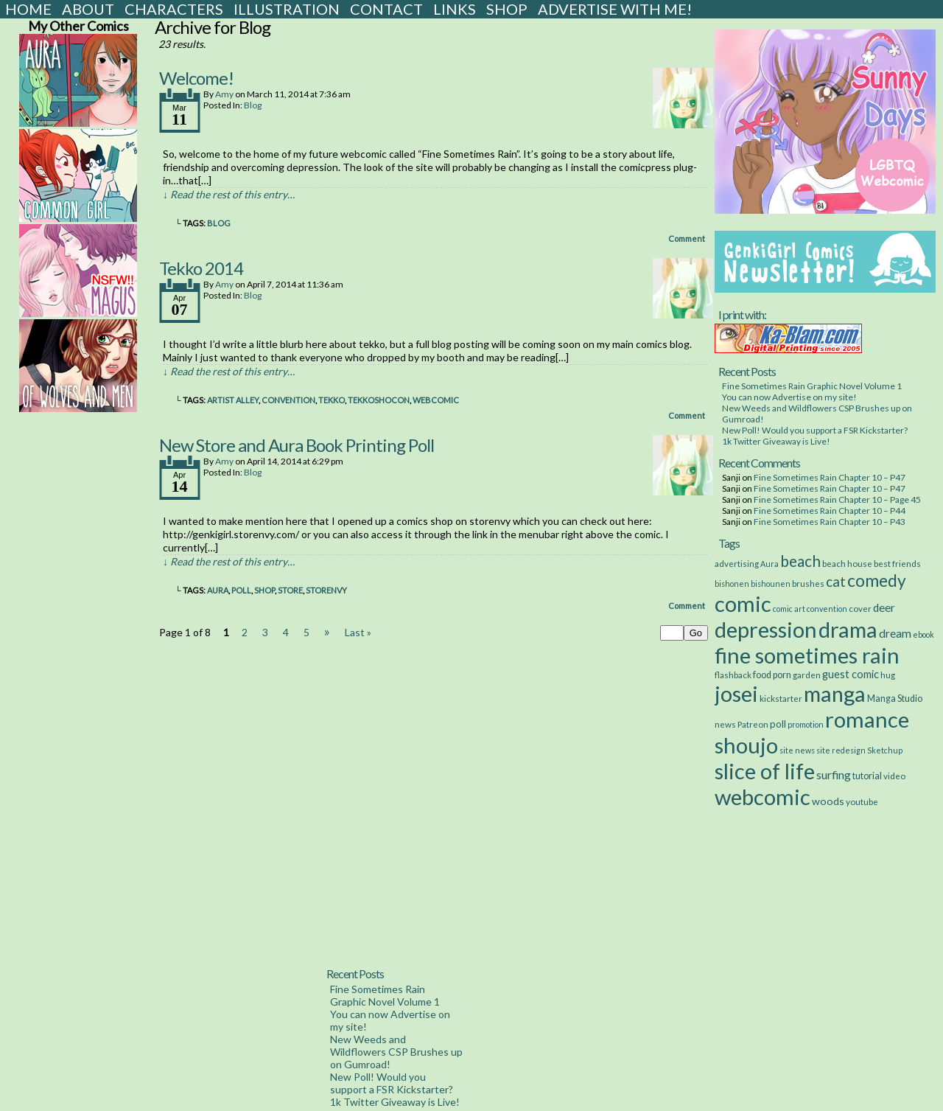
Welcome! (196, 77)
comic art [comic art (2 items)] (789, 608)
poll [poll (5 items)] (778, 724)
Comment (687, 238)
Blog (253, 105)
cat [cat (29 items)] (836, 581)
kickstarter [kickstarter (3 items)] (781, 698)
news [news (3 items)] (725, 724)
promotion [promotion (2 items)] (806, 724)
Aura (217, 590)
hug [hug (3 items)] (887, 674)
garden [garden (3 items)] (807, 674)
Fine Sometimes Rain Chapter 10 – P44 (829, 510)
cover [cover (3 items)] (860, 608)
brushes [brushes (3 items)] (808, 583)
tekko (331, 400)
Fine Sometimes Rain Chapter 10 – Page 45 (837, 499)
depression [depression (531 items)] (766, 629)
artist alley (233, 400)
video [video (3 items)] (894, 775)
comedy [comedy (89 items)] (876, 580)
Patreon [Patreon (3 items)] (752, 724)
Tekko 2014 (201, 268)
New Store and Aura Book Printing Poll (296, 445)
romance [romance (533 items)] (867, 719)
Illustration (287, 9)
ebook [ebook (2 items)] (923, 634)
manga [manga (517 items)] (835, 693)
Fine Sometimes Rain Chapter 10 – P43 (829, 521)
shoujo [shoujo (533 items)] (746, 745)
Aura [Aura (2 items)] (769, 563)
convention (288, 400)
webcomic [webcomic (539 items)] (762, 796)
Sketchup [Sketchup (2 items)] (884, 750)
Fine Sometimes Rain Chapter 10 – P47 (829, 477)
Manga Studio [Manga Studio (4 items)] (894, 698)
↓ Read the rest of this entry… (229, 194)
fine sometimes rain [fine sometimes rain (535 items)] (807, 655)
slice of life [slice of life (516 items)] (765, 771)
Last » (358, 632)
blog (219, 223)
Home (28, 9)
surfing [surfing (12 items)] (833, 774)
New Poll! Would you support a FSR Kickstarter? (815, 430)
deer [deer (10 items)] (884, 607)
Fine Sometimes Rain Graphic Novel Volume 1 (812, 385)
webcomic (436, 400)
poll (241, 590)
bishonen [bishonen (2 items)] (732, 583)
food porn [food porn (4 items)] (772, 674)
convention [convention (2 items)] (827, 608)
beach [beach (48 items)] (800, 561)
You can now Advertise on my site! (789, 397)
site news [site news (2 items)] (797, 750)
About (88, 9)
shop (264, 590)
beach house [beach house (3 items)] (847, 563)
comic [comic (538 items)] (743, 603)
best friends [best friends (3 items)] (897, 563)
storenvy (326, 590)
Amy (224, 94)
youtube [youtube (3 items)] (862, 801)
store (290, 590)
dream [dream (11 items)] (895, 633)
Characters (174, 9)
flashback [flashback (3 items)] (733, 674)
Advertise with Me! (615, 9)
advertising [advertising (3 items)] (737, 563)
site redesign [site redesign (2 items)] (841, 750)
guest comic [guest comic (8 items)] (850, 674)
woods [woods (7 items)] (828, 801)
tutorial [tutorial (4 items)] (867, 775)
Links (454, 9)
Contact (386, 9)
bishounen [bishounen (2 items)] (770, 583)
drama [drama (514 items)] (847, 629)
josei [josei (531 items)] (736, 693)
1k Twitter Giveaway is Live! (776, 441)
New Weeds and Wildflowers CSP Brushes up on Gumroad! (396, 1051)
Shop (506, 9)
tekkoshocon (379, 400)
